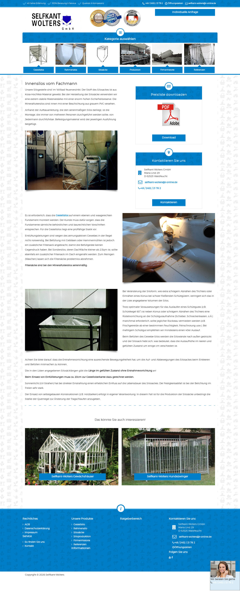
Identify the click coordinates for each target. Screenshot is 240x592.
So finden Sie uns (34, 541)
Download (169, 137)
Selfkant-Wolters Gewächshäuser (73, 476)
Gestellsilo (79, 524)
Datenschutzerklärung (37, 528)
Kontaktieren (168, 202)
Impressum (31, 532)
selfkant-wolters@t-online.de (202, 3)
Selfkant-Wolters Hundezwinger (167, 476)
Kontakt (29, 545)
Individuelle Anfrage (185, 12)
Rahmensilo (80, 528)
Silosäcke (79, 532)
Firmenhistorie (82, 540)
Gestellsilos (62, 215)
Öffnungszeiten (175, 3)
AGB (27, 524)
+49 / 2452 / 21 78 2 (154, 3)
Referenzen (80, 544)
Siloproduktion (82, 536)
